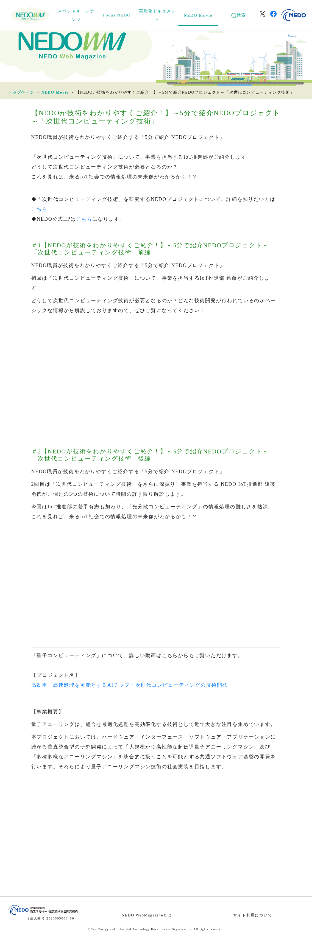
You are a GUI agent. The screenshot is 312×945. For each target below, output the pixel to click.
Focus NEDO (117, 15)
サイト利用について (252, 915)
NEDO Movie (198, 15)
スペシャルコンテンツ (76, 15)
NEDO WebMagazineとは (147, 915)
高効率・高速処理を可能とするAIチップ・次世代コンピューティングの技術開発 (129, 685)
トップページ (21, 92)
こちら (39, 209)
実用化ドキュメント (157, 15)
